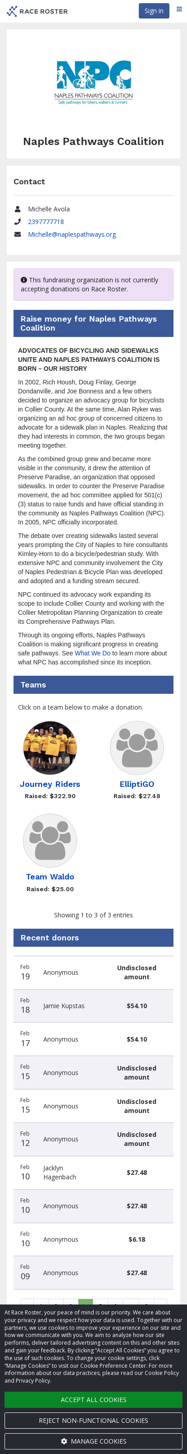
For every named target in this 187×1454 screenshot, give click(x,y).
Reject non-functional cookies (93, 1420)
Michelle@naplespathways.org (72, 234)
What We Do (92, 653)
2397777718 (46, 221)
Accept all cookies (94, 1399)
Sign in (154, 10)
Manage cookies (94, 1441)
